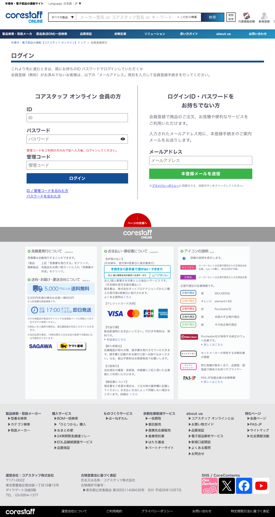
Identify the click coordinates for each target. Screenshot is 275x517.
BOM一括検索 (67, 418)
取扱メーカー (20, 430)
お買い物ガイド (202, 424)
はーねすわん (118, 418)
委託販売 (154, 424)
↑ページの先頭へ (137, 221)
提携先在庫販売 (159, 430)
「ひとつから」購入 (71, 424)
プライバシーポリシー (165, 185)
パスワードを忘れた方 (44, 196)
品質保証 (86, 33)
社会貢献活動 (259, 436)
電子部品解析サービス (207, 436)
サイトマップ (259, 430)
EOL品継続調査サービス (75, 442)
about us (223, 33)
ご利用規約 (114, 511)
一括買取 (154, 418)
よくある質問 (201, 447)
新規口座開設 (201, 442)
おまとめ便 (65, 430)
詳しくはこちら (213, 344)
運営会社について (74, 511)
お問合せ (197, 453)
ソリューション (154, 33)
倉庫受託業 (156, 436)
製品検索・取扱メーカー (17, 38)
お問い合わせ (258, 33)
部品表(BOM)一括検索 (51, 33)
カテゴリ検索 (20, 424)
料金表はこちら (116, 339)
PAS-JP (256, 424)
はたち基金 (156, 442)
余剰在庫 (120, 33)
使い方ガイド (189, 33)
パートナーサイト (161, 447)
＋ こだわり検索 (187, 17)
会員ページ (258, 418)
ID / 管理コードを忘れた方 (47, 190)
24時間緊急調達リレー (73, 436)
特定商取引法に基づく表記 (250, 511)
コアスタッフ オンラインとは (212, 418)
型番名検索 (19, 418)
